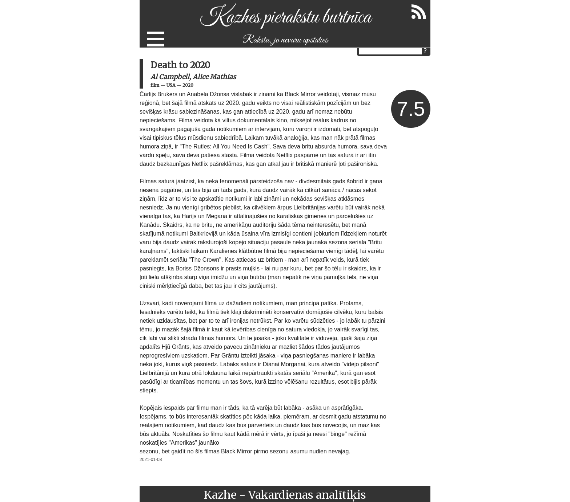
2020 (187, 85)
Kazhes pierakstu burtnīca (285, 17)
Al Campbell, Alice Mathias (193, 77)
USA (170, 85)
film (154, 85)
